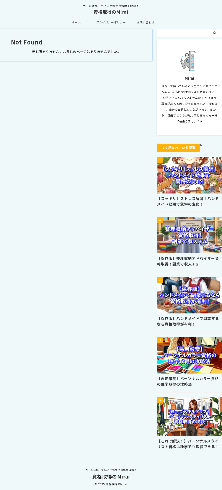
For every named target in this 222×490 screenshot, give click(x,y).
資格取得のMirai (110, 12)
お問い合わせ (146, 22)
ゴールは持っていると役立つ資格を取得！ (111, 470)
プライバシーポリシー (111, 22)
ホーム (76, 22)
